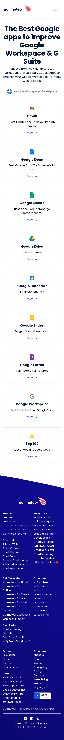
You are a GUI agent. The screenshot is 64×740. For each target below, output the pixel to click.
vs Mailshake (41, 606)
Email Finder (10, 556)
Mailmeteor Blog (43, 517)
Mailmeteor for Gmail (15, 582)
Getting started (12, 677)
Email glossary (42, 529)
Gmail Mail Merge (44, 542)
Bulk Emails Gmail (44, 546)
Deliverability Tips (13, 693)
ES (35, 687)
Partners (39, 675)
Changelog (40, 667)
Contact (8, 663)
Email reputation (12, 698)
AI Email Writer (11, 544)
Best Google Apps (44, 533)
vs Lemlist (39, 590)
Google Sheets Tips (14, 689)
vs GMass (39, 598)
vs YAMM (39, 602)
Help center (9, 655)
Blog (36, 659)
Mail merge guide (44, 525)
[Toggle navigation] (55, 9)
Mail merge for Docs (15, 529)
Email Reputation (13, 568)
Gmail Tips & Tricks (14, 685)
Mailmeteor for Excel (15, 602)
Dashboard (9, 521)
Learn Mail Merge (13, 681)
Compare (40, 578)
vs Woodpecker (43, 594)
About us (39, 655)
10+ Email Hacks (12, 702)
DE (45, 687)
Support (8, 651)
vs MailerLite (41, 586)
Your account (11, 667)
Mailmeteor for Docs (15, 598)
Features (8, 517)
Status (37, 683)
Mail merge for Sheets (16, 525)
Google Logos (42, 537)
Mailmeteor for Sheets (16, 594)
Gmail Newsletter (44, 550)
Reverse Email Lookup (15, 560)
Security (42, 723)
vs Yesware (40, 610)
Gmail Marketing (43, 554)
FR (40, 687)
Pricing (38, 671)
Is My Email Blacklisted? (16, 641)
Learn (6, 673)
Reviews (38, 663)
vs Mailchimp (41, 582)
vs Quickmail (41, 614)
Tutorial (7, 659)
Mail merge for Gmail (15, 533)
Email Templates (44, 558)
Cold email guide (44, 521)
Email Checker (11, 552)
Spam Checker (11, 548)
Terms (18, 723)
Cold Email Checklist (15, 637)
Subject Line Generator (16, 564)
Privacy (29, 723)
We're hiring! (41, 679)
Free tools (9, 540)
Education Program (14, 618)
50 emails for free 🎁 (46, 562)
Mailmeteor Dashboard (16, 614)
